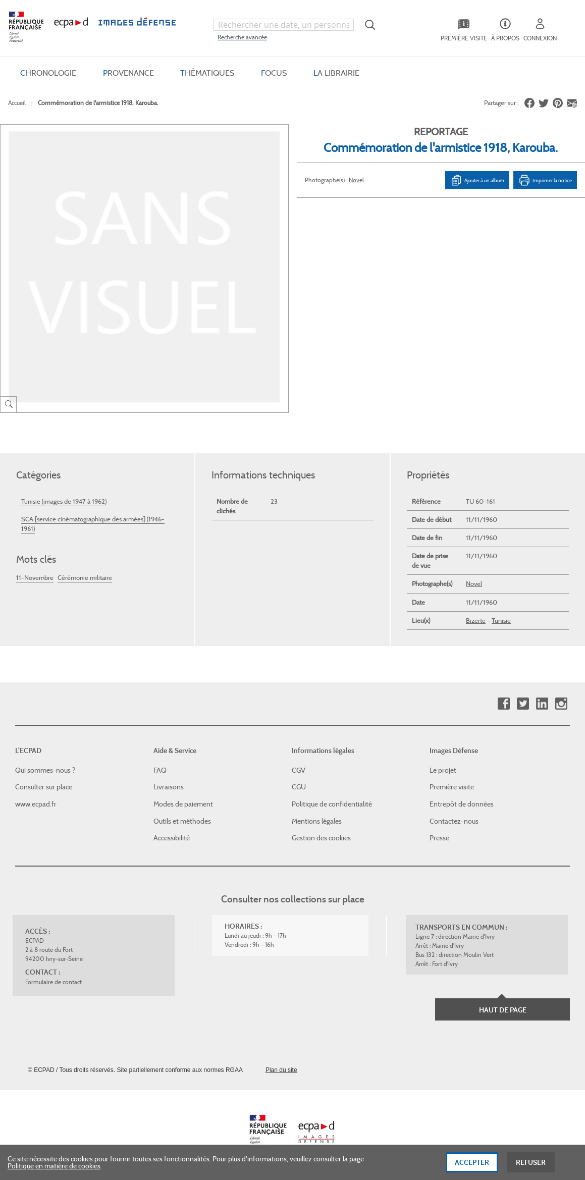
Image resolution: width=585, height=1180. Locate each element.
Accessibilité (171, 837)
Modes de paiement (183, 804)
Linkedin (542, 704)
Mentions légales (317, 821)
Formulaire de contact (53, 982)
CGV (298, 770)
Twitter (522, 704)
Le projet (443, 770)
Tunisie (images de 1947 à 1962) (64, 501)
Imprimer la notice (545, 180)
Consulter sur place (43, 786)
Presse (439, 837)
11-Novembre (35, 577)
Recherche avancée (242, 37)
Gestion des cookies (321, 837)
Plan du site (281, 1070)
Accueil (17, 102)
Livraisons (168, 786)
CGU (299, 786)
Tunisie (501, 620)
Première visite (452, 786)
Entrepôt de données (462, 804)
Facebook (503, 704)
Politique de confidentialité (332, 804)
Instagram (561, 704)
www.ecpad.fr (36, 804)
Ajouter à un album (477, 180)
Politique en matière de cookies (54, 1169)
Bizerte (476, 620)
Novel (356, 180)
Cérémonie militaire (85, 577)
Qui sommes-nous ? (45, 770)
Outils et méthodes (182, 821)
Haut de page (502, 1009)
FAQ (160, 770)
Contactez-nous (454, 821)
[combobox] (284, 25)
